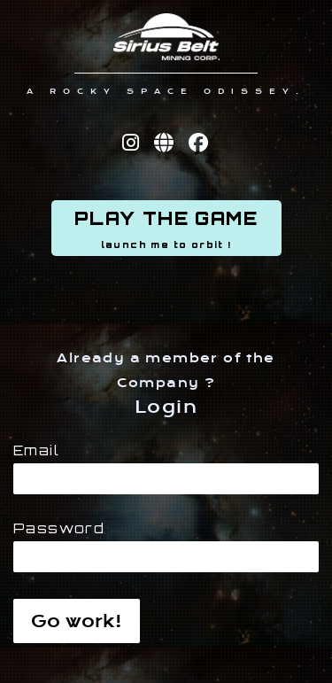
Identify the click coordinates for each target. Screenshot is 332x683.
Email (36, 451)
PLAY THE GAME (166, 229)
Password (58, 529)
